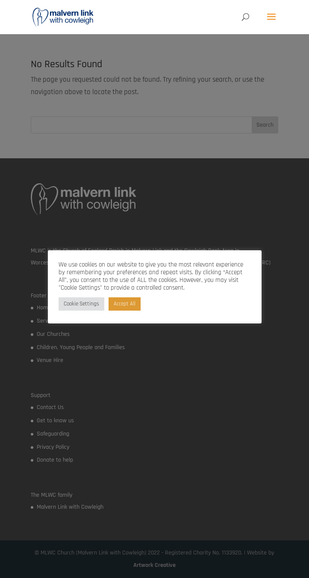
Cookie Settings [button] (81, 303)
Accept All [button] (124, 303)
